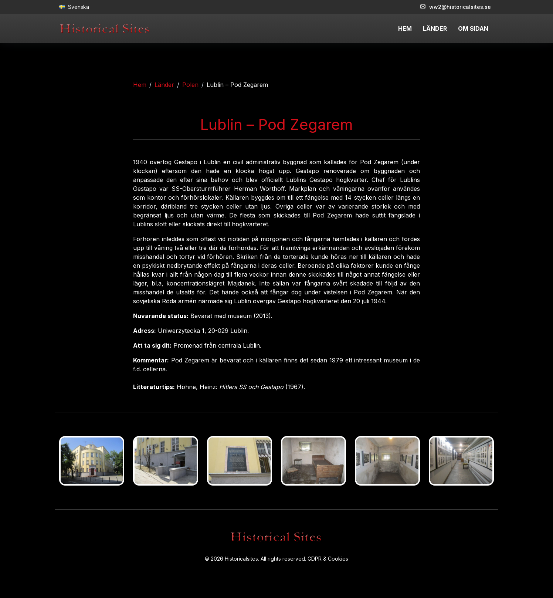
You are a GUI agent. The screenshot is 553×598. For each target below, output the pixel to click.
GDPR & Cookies (328, 558)
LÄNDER (435, 28)
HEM (405, 28)
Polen (190, 84)
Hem (139, 84)
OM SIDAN (473, 28)
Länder (164, 84)
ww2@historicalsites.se (455, 7)
